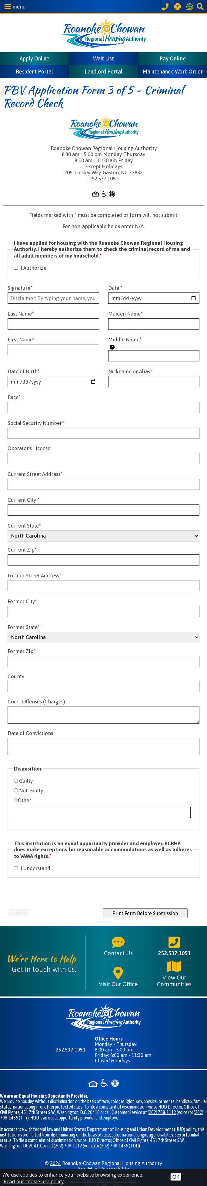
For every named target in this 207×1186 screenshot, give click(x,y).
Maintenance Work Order (172, 71)
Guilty (25, 781)
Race (14, 397)
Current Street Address (35, 473)
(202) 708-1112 (162, 1112)
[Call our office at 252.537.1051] (166, 6)
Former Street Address (34, 575)
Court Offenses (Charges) (36, 702)
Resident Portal (34, 71)
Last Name (21, 313)
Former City (22, 601)
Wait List (103, 58)
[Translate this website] (191, 7)
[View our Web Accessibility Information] (178, 6)
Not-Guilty (30, 791)
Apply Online (34, 58)
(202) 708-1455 (114, 1145)
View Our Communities (174, 973)
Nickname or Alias (130, 371)
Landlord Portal (103, 71)
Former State (24, 627)
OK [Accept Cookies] (175, 1177)
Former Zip (21, 651)
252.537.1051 (103, 179)
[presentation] (54, 895)
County (16, 676)
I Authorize (32, 268)
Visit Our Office (118, 976)
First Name (21, 339)
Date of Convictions (30, 733)
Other (102, 807)
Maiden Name (125, 313)
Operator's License (29, 448)
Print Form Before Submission (145, 913)
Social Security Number (36, 422)
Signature (20, 287)
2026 (55, 1163)
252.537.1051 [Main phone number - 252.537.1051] (174, 945)
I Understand (34, 868)
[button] (14, 6)
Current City (23, 499)
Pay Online (173, 58)
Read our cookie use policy (34, 1181)
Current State (24, 525)
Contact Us (118, 945)
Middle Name (125, 339)
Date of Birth (24, 371)
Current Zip (22, 549)
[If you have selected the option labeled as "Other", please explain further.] (102, 812)
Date (115, 287)
